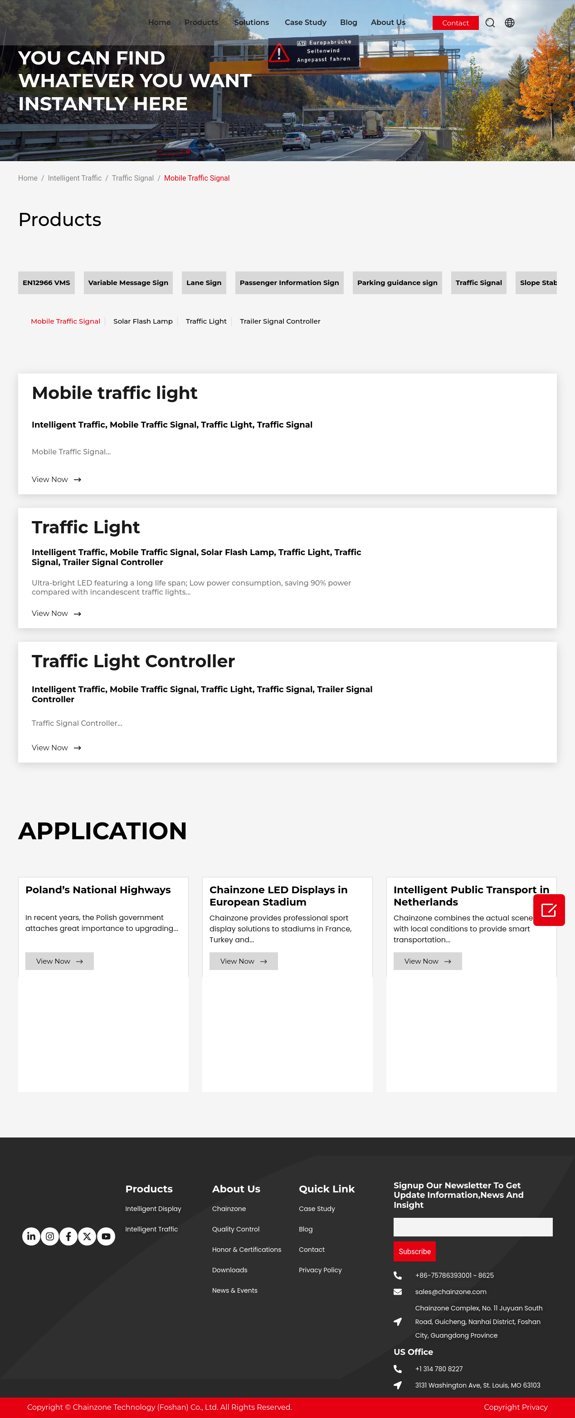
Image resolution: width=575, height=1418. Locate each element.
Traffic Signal (479, 282)
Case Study (305, 22)
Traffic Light (206, 321)
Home (159, 22)
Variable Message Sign (128, 282)
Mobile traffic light (115, 393)
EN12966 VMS (46, 282)
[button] (490, 22)
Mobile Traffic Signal (65, 321)
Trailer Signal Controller (280, 321)
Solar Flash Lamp (143, 321)
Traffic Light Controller (133, 661)
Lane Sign (203, 282)
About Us (388, 22)
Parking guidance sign (397, 282)
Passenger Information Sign (289, 282)
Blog (348, 22)
